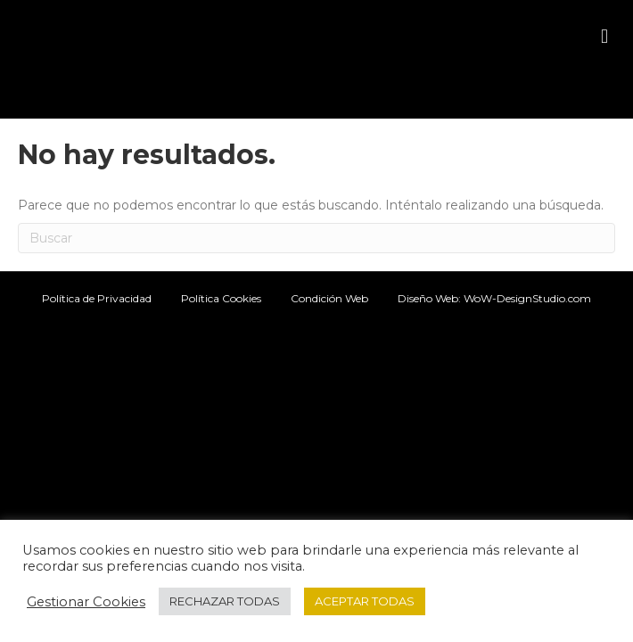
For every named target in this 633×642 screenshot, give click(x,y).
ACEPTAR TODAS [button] (365, 601)
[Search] (316, 238)
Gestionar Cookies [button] (86, 602)
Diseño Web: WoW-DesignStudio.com (494, 298)
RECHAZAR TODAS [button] (224, 601)
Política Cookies (221, 298)
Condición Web (329, 298)
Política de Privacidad (97, 298)
